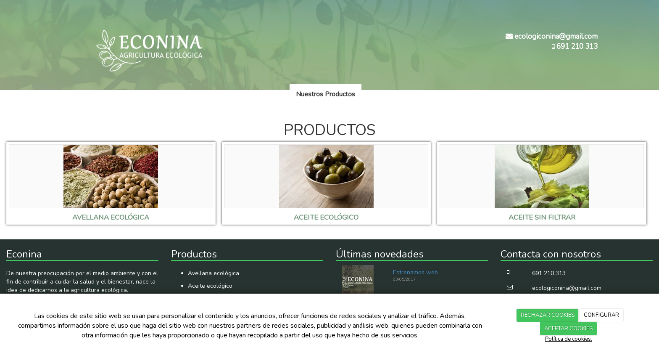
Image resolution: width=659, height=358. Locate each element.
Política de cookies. (568, 339)
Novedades (385, 94)
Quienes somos (260, 94)
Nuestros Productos (325, 94)
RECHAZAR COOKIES (548, 315)
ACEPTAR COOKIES (568, 328)
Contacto (427, 94)
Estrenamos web (415, 272)
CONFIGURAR (601, 315)
